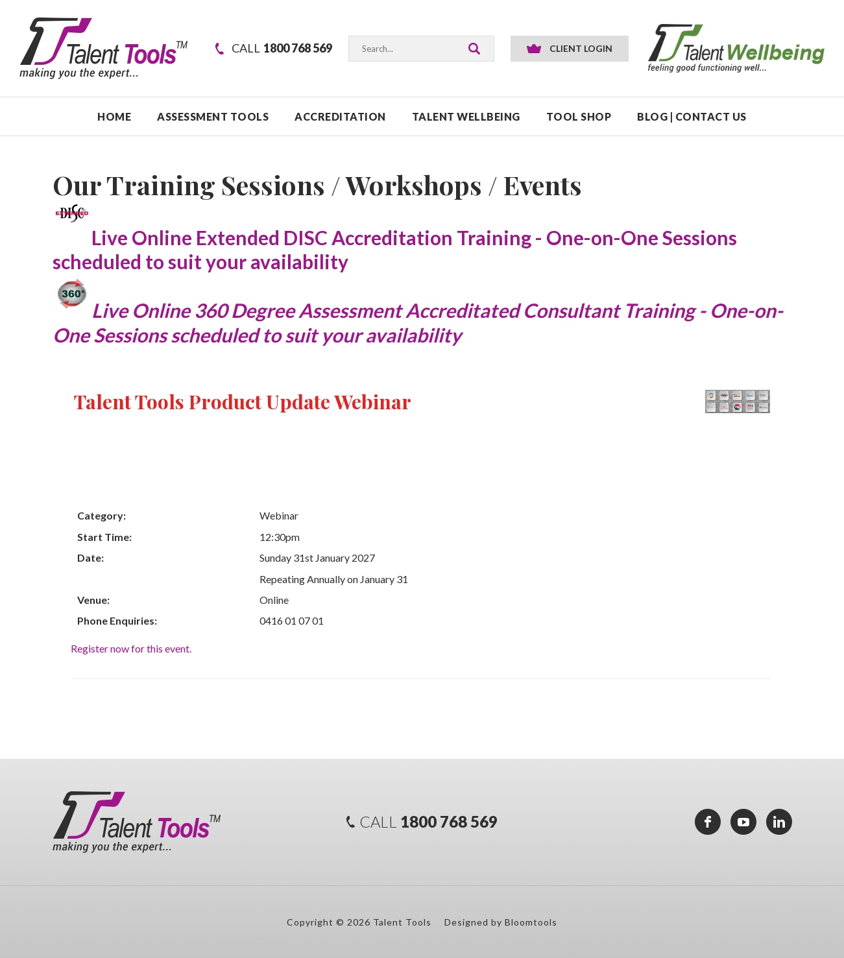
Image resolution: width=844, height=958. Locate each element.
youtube (743, 822)
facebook (708, 822)
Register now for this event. (131, 648)
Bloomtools (531, 922)
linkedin (779, 822)
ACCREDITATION (340, 116)
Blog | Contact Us (692, 116)
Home (114, 116)
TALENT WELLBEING (466, 116)
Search (474, 49)
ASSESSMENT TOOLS (213, 116)
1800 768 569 (282, 48)
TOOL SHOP (579, 116)
